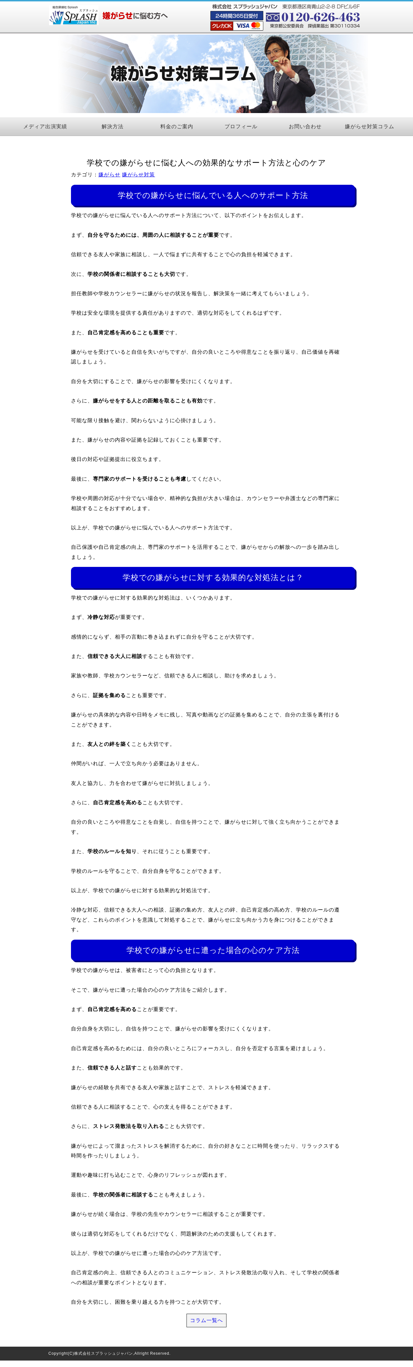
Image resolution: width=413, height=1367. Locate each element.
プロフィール (241, 126)
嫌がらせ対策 (138, 174)
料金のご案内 (176, 126)
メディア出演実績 (45, 126)
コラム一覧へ (206, 1320)
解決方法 (113, 126)
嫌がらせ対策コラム (369, 126)
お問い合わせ (305, 126)
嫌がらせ (109, 174)
